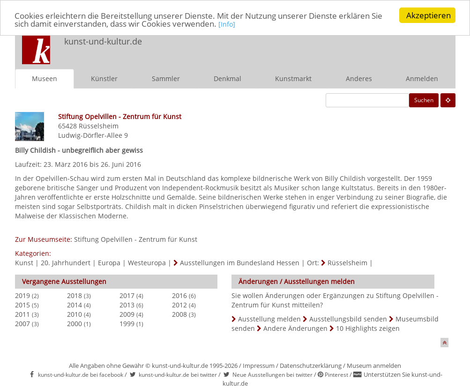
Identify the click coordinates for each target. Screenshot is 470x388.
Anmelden (422, 78)
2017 (126, 295)
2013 (126, 304)
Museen (44, 78)
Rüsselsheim (99, 125)
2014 (74, 304)
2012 (179, 304)
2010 (74, 314)
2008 (179, 314)
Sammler (166, 78)
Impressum (259, 365)
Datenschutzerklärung (311, 365)
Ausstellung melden (269, 318)
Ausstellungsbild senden (348, 318)
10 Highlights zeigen (368, 328)
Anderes (359, 78)
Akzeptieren (428, 15)
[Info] (226, 23)
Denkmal (227, 78)
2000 (74, 323)
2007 (22, 323)
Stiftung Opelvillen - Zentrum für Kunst (135, 239)
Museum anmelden (374, 365)
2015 (22, 304)
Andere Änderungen (295, 328)
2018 (74, 295)
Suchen (423, 100)
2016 (179, 295)
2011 (22, 314)
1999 (126, 323)
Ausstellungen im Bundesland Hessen (239, 262)
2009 (126, 314)
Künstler (104, 78)
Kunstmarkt (293, 78)
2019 (22, 295)
